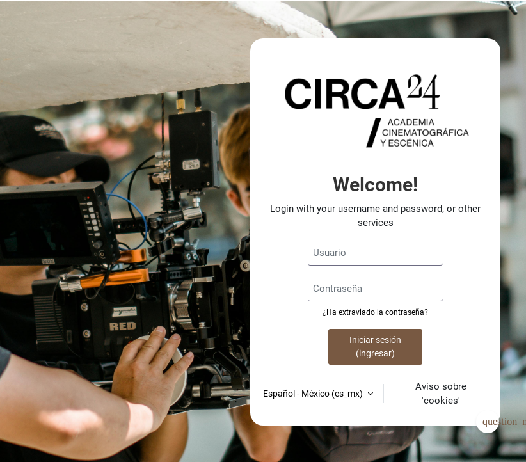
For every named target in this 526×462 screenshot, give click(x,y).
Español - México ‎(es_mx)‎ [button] (314, 393)
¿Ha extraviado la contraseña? (375, 312)
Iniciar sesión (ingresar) (375, 346)
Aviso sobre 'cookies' (440, 393)
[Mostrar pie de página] (487, 421)
